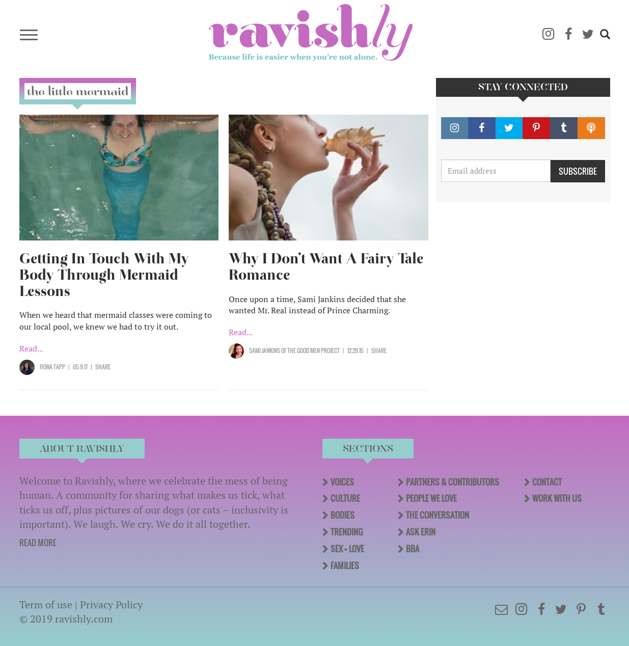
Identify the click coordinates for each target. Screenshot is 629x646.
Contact (547, 482)
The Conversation (437, 515)
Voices (342, 482)
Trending (347, 532)
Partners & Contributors (452, 482)
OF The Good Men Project (310, 350)
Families (345, 565)
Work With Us (557, 498)
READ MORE (38, 542)
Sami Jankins (264, 350)
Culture (345, 498)
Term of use (45, 604)
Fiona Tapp (52, 367)
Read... (31, 348)
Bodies (342, 515)
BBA (412, 549)
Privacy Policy (111, 604)
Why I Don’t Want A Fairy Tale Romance (326, 267)
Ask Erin (420, 532)
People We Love (431, 498)
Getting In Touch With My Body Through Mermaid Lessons (104, 275)
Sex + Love (347, 549)
